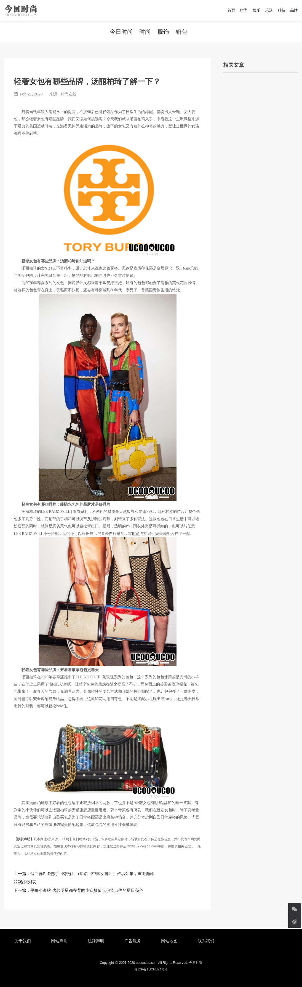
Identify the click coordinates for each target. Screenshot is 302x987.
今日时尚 (121, 31)
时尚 (244, 10)
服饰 (163, 31)
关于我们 (22, 940)
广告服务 (132, 940)
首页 (231, 10)
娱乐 (256, 10)
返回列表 (25, 882)
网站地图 (169, 940)
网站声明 (59, 940)
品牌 (294, 10)
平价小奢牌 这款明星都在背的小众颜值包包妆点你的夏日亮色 (86, 890)
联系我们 (206, 940)
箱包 (181, 31)
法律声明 (96, 940)
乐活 (269, 10)
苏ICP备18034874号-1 (150, 969)
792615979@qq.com (142, 846)
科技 (281, 10)
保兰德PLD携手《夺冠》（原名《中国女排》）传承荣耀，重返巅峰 (92, 873)
